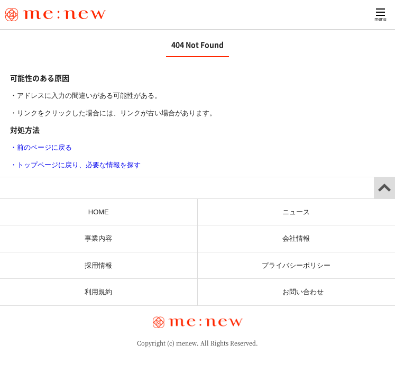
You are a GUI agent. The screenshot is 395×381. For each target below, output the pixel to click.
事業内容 (98, 238)
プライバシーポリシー (296, 265)
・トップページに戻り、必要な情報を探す (75, 165)
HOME (98, 212)
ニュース (296, 212)
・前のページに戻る (41, 147)
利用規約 (98, 292)
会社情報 (296, 238)
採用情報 (98, 265)
